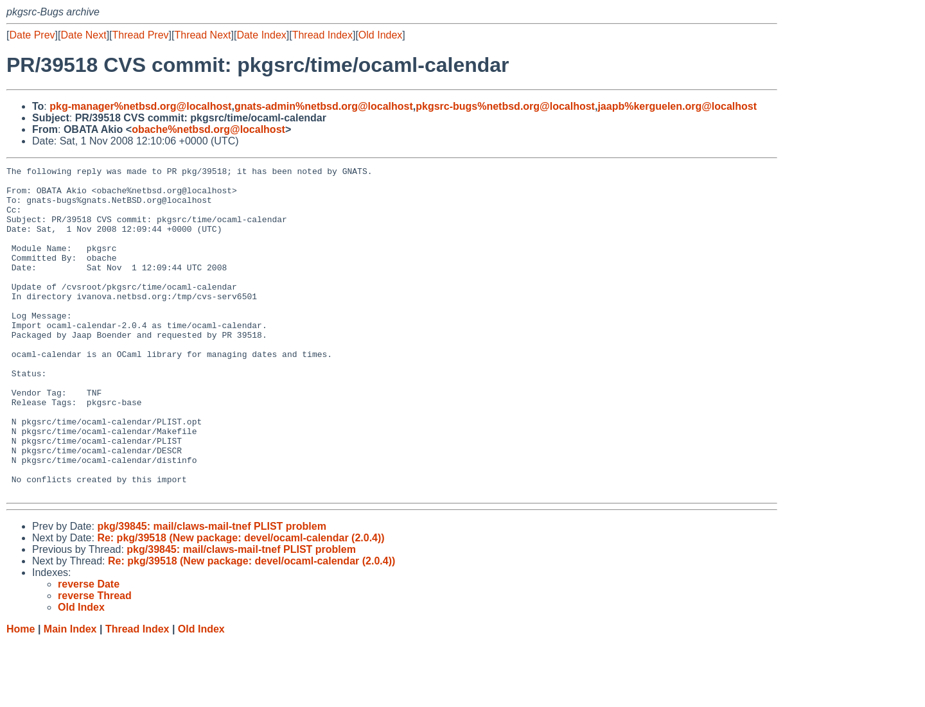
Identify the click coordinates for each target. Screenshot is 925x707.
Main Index (70, 694)
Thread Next (202, 35)
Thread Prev (140, 35)
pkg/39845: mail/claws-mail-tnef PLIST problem (211, 591)
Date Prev (32, 35)
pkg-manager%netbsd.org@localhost (140, 106)
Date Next (83, 35)
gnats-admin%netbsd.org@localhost (323, 106)
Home (20, 694)
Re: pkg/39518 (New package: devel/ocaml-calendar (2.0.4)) (240, 603)
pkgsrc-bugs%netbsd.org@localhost (505, 106)
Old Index (380, 35)
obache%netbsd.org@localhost (208, 129)
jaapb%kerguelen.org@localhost (677, 106)
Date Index (261, 35)
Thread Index (322, 35)
